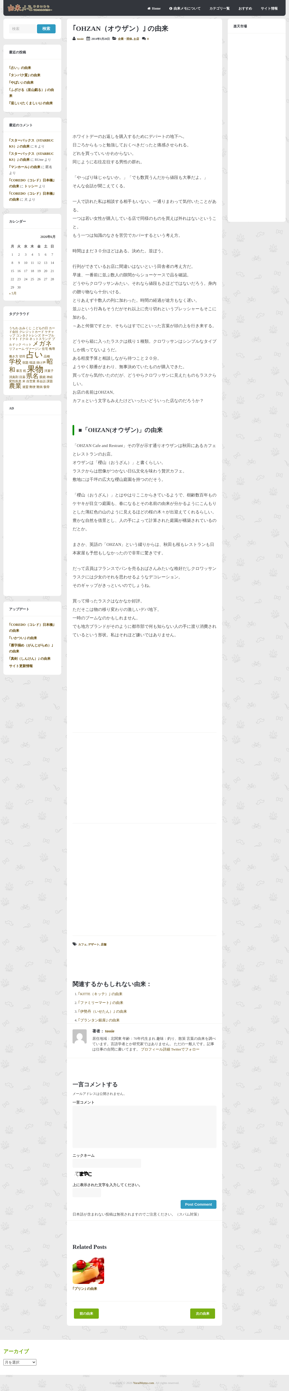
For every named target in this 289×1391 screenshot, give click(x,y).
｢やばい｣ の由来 (21, 82)
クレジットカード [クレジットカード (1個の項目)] (31, 331)
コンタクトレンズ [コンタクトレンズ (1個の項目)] (28, 335)
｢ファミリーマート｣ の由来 (100, 1003)
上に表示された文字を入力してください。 (107, 1185)
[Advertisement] (144, 87)
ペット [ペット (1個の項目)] (27, 344)
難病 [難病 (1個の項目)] (39, 387)
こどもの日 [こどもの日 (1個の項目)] (40, 328)
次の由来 (202, 1314)
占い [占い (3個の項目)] (34, 354)
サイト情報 (269, 8)
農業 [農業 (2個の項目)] (15, 386)
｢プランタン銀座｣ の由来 (99, 1020)
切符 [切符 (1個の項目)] (22, 356)
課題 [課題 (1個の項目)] (50, 381)
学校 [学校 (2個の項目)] (15, 361)
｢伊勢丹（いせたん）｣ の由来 (102, 1012)
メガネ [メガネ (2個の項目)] (42, 343)
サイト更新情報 (21, 666)
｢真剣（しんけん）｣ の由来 (30, 659)
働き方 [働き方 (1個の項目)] (13, 356)
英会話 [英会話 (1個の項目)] (41, 381)
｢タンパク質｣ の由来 (24, 75)
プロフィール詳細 (155, 1049)
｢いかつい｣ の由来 (23, 638)
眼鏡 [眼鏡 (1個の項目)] (43, 377)
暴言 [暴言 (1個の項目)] (19, 370)
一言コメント (84, 1102)
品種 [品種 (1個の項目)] (47, 356)
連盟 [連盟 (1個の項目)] (25, 387)
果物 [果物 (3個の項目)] (35, 369)
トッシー (31, 186)
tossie (80, 38)
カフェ (82, 944)
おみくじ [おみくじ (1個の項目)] (25, 328)
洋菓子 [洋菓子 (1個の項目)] (49, 370)
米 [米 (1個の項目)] (23, 381)
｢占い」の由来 (20, 68)
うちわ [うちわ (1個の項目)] (13, 328)
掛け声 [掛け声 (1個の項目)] (41, 362)
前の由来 (86, 1314)
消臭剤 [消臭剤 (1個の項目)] (13, 377)
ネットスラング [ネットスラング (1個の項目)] (40, 338)
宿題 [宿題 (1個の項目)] (25, 362)
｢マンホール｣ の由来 (24, 167)
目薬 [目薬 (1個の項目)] (22, 377)
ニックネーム (84, 1156)
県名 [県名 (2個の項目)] (32, 376)
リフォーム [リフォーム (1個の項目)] (17, 348)
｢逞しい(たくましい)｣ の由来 (31, 103)
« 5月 (13, 293)
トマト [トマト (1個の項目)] (13, 338)
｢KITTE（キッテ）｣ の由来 (100, 994)
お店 (136, 38)
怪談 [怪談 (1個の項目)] (32, 362)
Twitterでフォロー (185, 1049)
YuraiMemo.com (143, 1383)
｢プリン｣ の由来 (85, 1289)
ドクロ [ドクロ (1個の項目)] (24, 338)
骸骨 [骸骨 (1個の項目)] (46, 387)
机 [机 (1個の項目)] (24, 370)
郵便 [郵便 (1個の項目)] (32, 387)
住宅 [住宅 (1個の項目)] (45, 348)
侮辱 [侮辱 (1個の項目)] (52, 348)
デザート (93, 944)
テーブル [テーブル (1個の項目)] (48, 335)
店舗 (103, 944)
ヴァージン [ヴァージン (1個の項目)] (33, 348)
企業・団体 (125, 38)
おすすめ (245, 8)
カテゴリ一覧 (219, 8)
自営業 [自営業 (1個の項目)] (31, 381)
